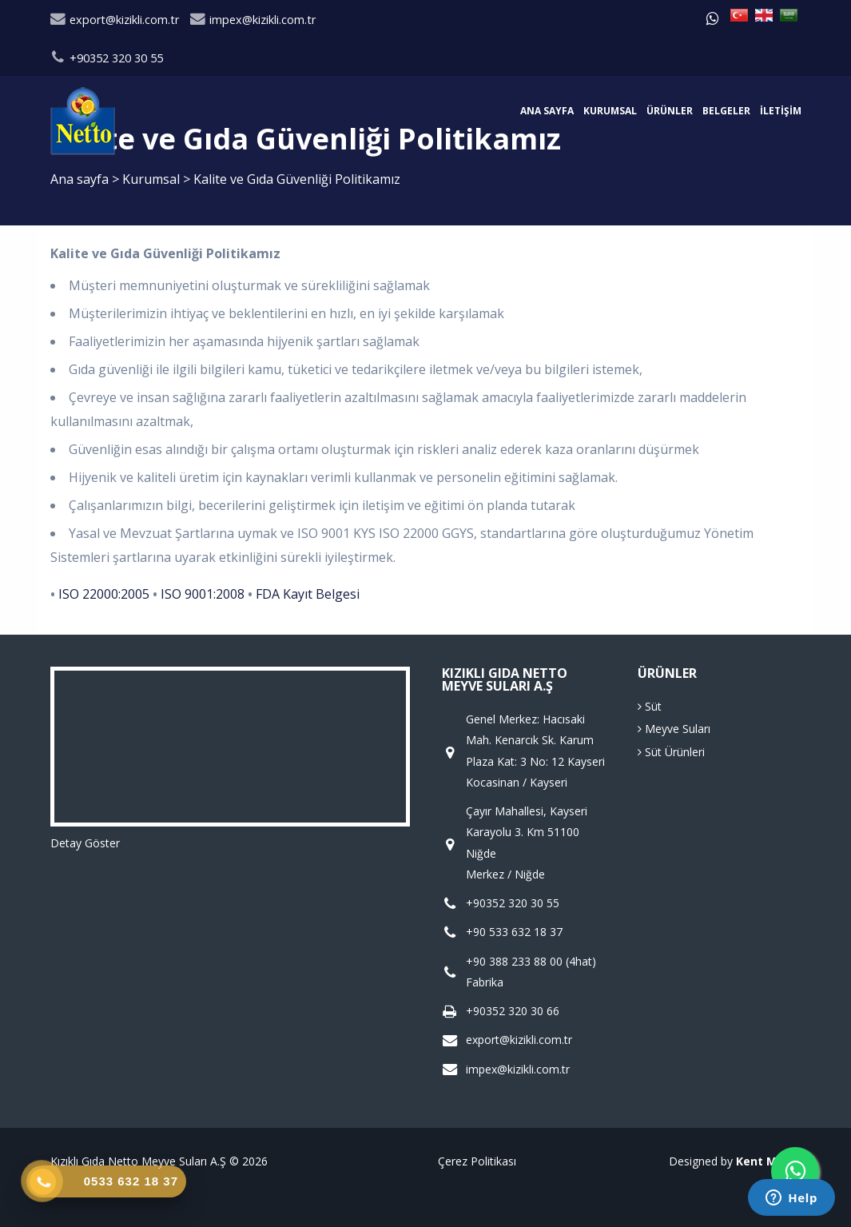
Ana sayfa (547, 111)
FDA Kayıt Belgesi (308, 594)
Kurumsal (610, 111)
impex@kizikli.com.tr (253, 19)
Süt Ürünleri (671, 751)
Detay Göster (85, 843)
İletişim (780, 111)
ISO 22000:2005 (103, 594)
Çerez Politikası (477, 1161)
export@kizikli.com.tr (114, 19)
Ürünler (669, 111)
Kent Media (768, 1161)
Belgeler (726, 111)
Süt (650, 706)
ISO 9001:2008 (203, 594)
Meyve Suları (674, 728)
